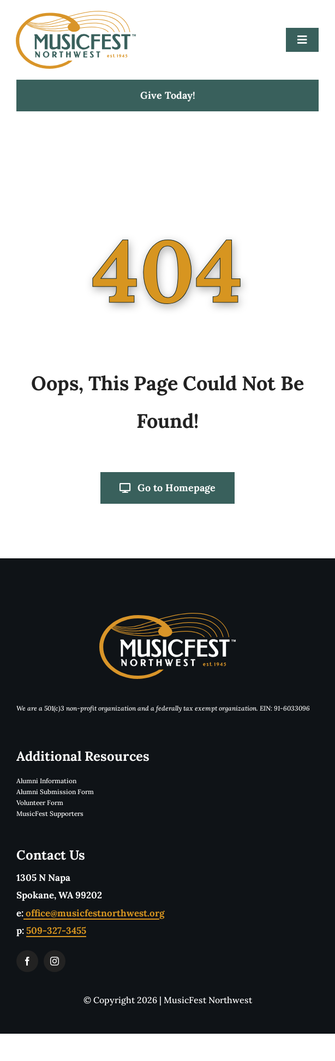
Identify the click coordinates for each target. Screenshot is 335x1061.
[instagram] (54, 961)
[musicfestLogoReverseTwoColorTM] (167, 617)
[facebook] (27, 961)
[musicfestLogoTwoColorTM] (76, 15)
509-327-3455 (56, 931)
